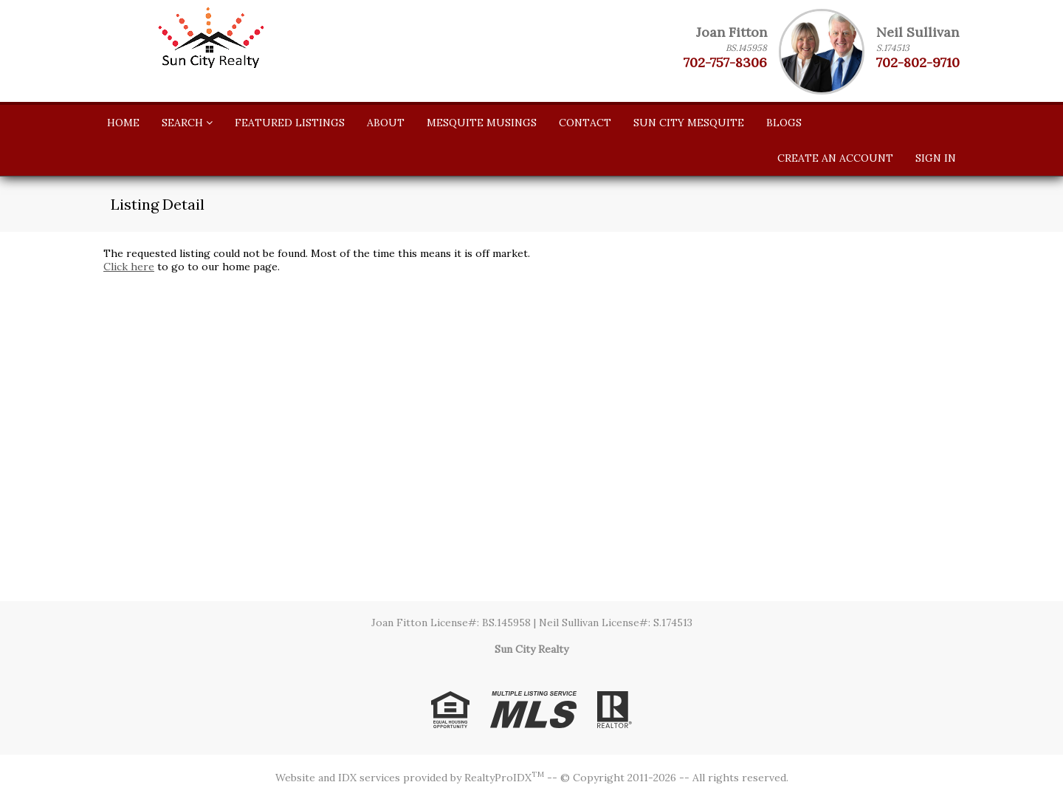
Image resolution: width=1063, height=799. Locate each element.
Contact (585, 122)
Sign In (935, 158)
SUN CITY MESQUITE (688, 122)
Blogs (784, 122)
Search (187, 122)
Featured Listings (290, 122)
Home (123, 122)
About (386, 122)
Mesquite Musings (482, 122)
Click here (128, 266)
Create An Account (835, 158)
